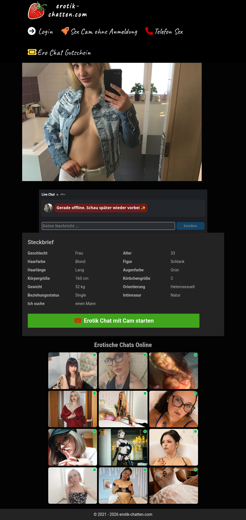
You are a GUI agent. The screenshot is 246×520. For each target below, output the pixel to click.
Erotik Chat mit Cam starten (114, 320)
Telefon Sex (168, 31)
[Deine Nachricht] (108, 226)
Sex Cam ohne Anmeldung (103, 31)
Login (44, 31)
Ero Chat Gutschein (64, 52)
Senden (190, 225)
